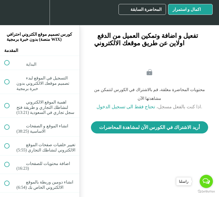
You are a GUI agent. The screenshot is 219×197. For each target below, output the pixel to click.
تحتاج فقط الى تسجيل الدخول (126, 106)
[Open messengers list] (206, 181)
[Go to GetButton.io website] (206, 191)
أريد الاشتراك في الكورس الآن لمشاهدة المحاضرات (149, 127)
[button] (10, 12)
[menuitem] (40, 12)
